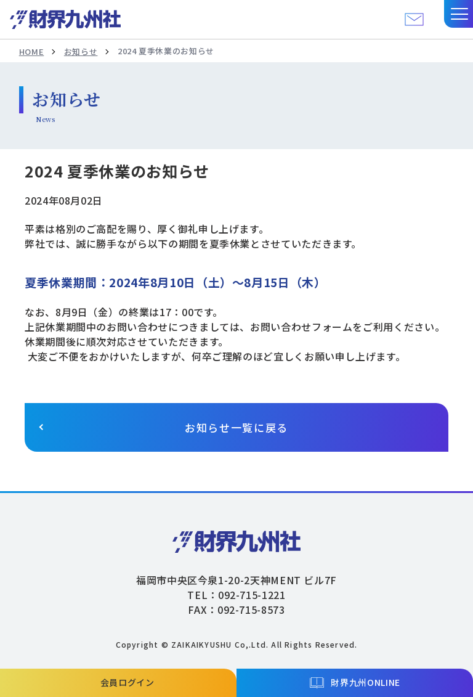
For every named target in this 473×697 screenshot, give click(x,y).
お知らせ (81, 51)
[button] (458, 14)
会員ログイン (127, 682)
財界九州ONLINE (365, 682)
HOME (31, 51)
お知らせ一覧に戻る (236, 427)
